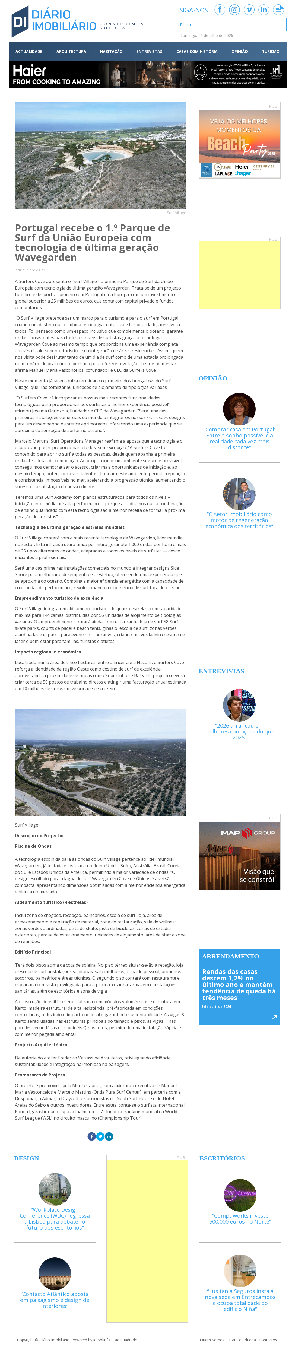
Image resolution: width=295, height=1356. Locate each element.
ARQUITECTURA (71, 51)
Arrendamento (230, 956)
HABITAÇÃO (111, 51)
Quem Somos (212, 1339)
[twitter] (100, 1137)
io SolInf (100, 1339)
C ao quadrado (124, 1339)
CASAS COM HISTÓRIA (197, 51)
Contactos (268, 1339)
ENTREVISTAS (149, 51)
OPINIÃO (239, 51)
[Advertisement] (239, 275)
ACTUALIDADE (28, 51)
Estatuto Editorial (242, 1339)
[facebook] (91, 1137)
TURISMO (271, 51)
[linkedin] (109, 1137)
